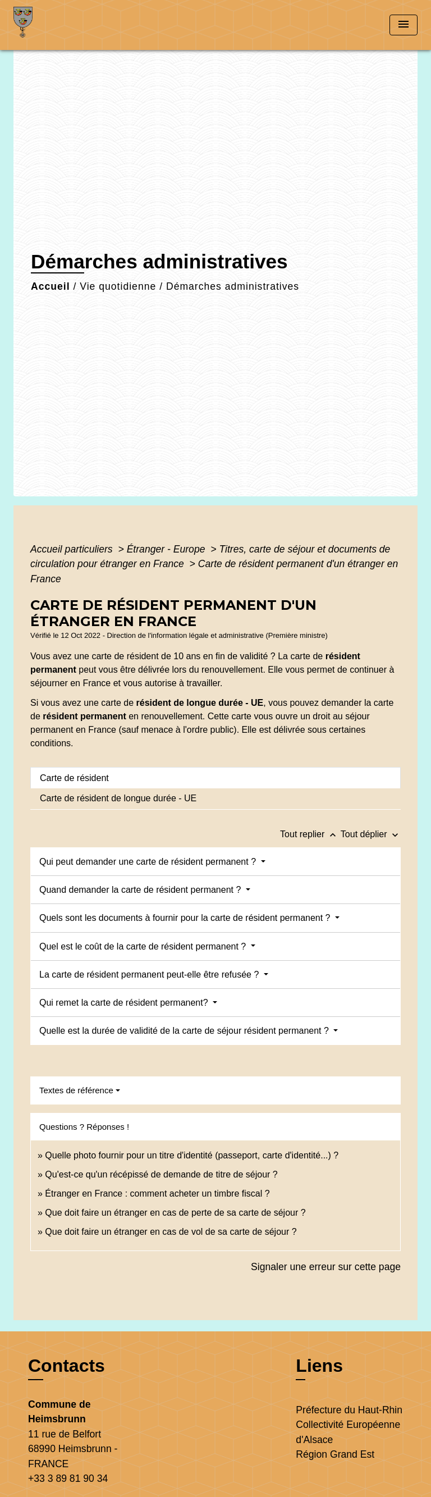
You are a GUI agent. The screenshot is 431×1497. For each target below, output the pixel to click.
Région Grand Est (335, 1454)
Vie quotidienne (118, 286)
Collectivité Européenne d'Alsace (348, 1432)
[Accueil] (55, 25)
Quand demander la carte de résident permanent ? (141, 889)
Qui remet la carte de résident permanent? (124, 1002)
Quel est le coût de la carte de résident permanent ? (144, 946)
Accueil (50, 286)
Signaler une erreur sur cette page (326, 1266)
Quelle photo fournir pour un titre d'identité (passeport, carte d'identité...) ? (191, 1155)
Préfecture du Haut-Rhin (349, 1410)
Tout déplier (371, 834)
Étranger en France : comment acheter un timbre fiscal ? (157, 1193)
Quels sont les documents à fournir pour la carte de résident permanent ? (186, 918)
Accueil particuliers (73, 549)
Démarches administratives (232, 286)
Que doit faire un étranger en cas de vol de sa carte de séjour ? (170, 1231)
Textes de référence (76, 1090)
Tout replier (310, 834)
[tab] (215, 777)
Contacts (66, 1365)
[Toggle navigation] (403, 25)
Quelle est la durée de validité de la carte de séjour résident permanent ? (185, 1030)
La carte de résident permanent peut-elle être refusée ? (150, 974)
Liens (319, 1365)
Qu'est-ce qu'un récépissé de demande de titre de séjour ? (161, 1174)
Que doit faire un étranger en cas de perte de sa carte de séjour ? (175, 1212)
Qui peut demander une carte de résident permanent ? (148, 861)
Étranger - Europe (167, 549)
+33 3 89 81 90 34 (68, 1478)
